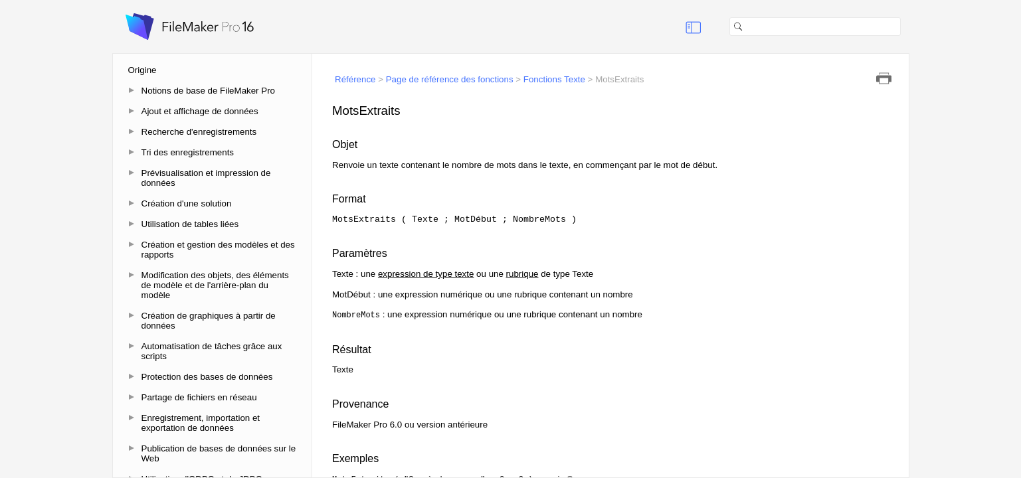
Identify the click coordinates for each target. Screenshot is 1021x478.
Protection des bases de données (207, 377)
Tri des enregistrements (187, 152)
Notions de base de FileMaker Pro (208, 91)
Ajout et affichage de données (199, 111)
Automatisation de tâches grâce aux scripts (211, 351)
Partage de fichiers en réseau (199, 397)
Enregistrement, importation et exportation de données (200, 423)
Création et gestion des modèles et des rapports (218, 250)
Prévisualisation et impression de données (206, 178)
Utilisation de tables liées (190, 224)
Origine (142, 70)
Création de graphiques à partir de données (208, 321)
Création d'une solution (186, 203)
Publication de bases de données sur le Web (218, 453)
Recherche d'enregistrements (199, 132)
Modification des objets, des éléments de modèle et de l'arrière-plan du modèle (215, 285)
